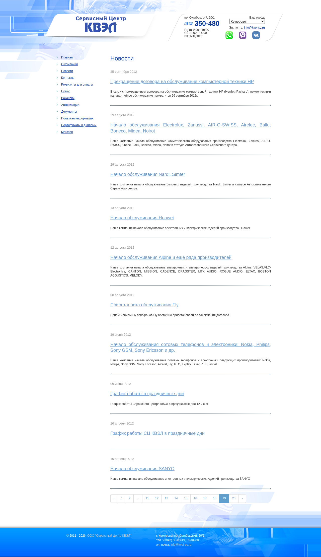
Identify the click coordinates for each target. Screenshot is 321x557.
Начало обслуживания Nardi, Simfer (147, 174)
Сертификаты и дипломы (79, 125)
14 (176, 498)
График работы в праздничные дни (147, 393)
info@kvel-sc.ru (254, 27)
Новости (67, 71)
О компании (69, 64)
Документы (69, 111)
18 (214, 498)
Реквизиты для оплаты (77, 84)
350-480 (207, 23)
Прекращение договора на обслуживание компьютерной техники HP (182, 81)
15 (185, 498)
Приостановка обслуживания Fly (144, 304)
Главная (67, 57)
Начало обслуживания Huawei (142, 217)
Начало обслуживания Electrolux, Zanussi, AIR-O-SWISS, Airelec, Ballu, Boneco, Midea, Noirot (190, 127)
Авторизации (70, 105)
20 (233, 498)
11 (147, 498)
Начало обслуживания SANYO (142, 468)
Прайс (65, 91)
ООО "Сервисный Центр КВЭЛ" (109, 535)
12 (156, 498)
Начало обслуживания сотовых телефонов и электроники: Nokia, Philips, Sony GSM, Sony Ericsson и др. (190, 347)
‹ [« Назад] (114, 498)
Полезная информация (77, 118)
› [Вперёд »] (242, 498)
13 (166, 498)
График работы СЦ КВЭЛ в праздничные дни (157, 433)
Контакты (67, 78)
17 (205, 498)
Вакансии (67, 98)
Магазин (67, 132)
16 (195, 498)
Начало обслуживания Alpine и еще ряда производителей (170, 257)
